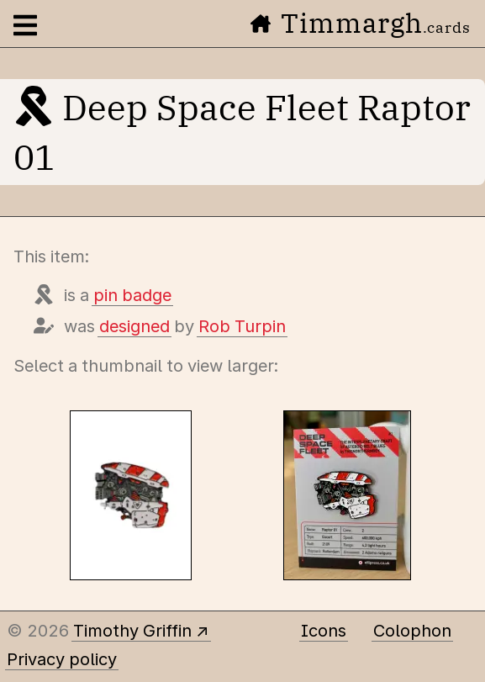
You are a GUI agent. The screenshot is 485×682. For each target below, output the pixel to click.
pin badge (132, 295)
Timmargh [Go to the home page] (360, 22)
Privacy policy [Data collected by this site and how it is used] (62, 659)
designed (134, 326)
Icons (323, 631)
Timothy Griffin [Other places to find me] (132, 631)
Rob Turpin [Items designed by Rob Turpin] (242, 326)
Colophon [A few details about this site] (412, 631)
